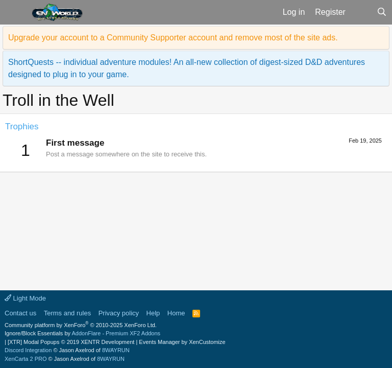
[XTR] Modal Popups (71, 342)
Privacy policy (119, 313)
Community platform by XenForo (81, 325)
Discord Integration (28, 350)
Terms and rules (67, 313)
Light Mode (25, 298)
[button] (14, 12)
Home (176, 313)
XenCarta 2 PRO (26, 359)
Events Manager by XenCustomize (182, 342)
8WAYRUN (116, 350)
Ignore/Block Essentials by (82, 333)
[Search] (381, 12)
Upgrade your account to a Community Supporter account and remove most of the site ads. (173, 37)
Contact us (20, 313)
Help (153, 313)
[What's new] (361, 12)
